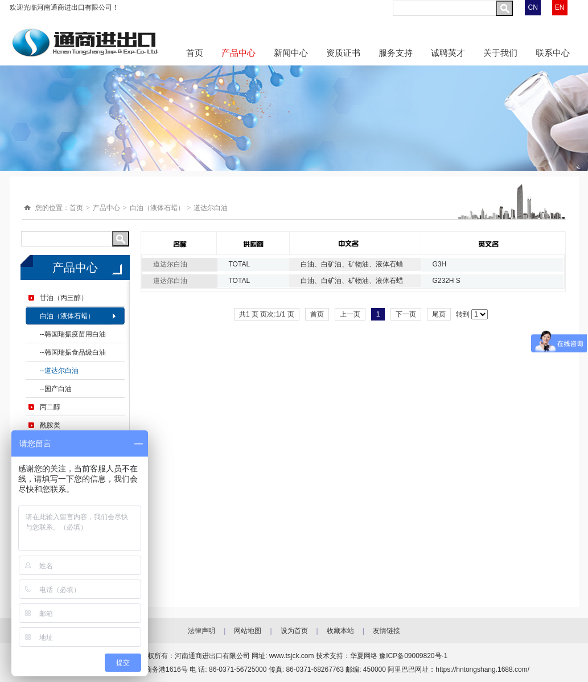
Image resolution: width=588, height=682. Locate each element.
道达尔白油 (211, 208)
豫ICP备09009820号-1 (413, 656)
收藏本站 (340, 631)
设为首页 (294, 631)
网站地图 (247, 631)
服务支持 (396, 52)
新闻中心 (291, 52)
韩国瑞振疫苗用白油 (75, 334)
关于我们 (500, 52)
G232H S (446, 281)
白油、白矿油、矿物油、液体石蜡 (352, 264)
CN (532, 7)
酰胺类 (50, 425)
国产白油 (58, 389)
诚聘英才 (448, 52)
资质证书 (343, 52)
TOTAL (239, 264)
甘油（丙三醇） (64, 298)
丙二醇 (50, 407)
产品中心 (238, 52)
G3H (440, 264)
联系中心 (553, 52)
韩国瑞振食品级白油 (75, 352)
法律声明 (201, 631)
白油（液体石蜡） (157, 208)
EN (560, 7)
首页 (194, 52)
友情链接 (386, 631)
